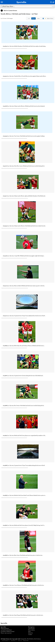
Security (19, 640)
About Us (30, 633)
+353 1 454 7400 (8, 633)
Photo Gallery (31, 630)
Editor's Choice (48, 18)
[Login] (51, 2)
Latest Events (31, 628)
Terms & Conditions (5, 640)
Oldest (38, 18)
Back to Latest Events (9, 11)
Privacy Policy (13, 640)
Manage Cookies (26, 640)
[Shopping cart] (53, 2)
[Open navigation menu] (2, 2)
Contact (30, 634)
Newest (33, 18)
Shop (29, 631)
